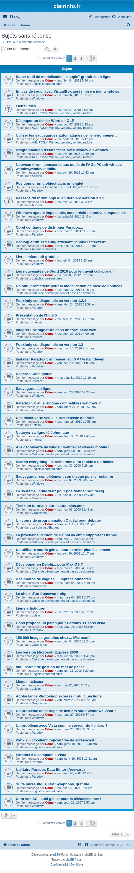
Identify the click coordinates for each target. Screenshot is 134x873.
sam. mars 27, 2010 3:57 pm (76, 407)
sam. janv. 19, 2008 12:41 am (77, 758)
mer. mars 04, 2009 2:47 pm (76, 597)
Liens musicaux (29, 681)
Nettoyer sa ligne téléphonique (42, 432)
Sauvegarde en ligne (33, 388)
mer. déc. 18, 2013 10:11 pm (76, 245)
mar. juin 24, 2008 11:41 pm (76, 656)
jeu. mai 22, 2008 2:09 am (74, 685)
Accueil (37, 175)
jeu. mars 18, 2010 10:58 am (76, 421)
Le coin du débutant (45, 527)
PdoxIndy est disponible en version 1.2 (49, 345)
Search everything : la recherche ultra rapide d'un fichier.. (65, 462)
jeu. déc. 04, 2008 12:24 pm (76, 641)
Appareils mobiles (44, 249)
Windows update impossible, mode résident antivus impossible (71, 213)
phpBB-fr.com (74, 859)
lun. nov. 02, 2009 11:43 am (76, 509)
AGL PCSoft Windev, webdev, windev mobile (62, 113)
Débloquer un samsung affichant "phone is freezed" (61, 242)
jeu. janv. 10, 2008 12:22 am (76, 773)
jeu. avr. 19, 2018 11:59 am (75, 153)
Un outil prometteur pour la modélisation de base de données (69, 286)
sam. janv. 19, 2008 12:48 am (77, 744)
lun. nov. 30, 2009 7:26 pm (75, 465)
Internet (37, 322)
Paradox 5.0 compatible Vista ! (42, 755)
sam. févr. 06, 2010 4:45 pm (76, 436)
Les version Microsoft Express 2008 (47, 652)
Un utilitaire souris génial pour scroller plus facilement (63, 550)
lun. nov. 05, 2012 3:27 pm (75, 275)
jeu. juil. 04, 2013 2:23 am (74, 260)
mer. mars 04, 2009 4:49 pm (76, 582)
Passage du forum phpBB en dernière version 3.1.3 (60, 198)
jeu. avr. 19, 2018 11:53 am (75, 172)
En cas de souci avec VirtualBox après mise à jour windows (67, 91)
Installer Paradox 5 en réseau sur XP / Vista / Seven (60, 359)
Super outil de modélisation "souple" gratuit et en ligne (63, 77)
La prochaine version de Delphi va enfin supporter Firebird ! (68, 535)
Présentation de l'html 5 (36, 315)
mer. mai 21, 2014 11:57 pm (76, 231)
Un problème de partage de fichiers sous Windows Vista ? (66, 711)
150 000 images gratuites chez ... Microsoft (53, 638)
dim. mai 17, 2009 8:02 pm (75, 538)
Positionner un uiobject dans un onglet (49, 183)
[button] (94, 58)
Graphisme (39, 498)
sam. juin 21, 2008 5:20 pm (75, 670)
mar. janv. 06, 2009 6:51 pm (76, 626)
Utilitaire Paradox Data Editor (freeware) (50, 769)
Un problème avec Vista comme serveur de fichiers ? (61, 725)
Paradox (37, 190)
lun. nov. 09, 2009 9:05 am (75, 480)
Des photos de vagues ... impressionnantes (53, 579)
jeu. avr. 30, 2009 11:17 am (75, 553)
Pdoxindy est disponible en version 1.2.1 (51, 301)
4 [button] (88, 58)
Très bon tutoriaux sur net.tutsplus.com (50, 506)
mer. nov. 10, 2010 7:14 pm (75, 348)
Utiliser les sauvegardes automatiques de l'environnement (66, 135)
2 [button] (75, 58)
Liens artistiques (30, 608)
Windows (38, 98)
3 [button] (82, 58)
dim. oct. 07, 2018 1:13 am (75, 124)
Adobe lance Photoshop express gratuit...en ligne (59, 696)
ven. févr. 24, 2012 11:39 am (76, 304)
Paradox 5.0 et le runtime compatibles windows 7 (58, 403)
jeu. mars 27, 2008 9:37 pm (75, 714)
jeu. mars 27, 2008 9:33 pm (75, 729)
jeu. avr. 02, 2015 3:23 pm (74, 201)
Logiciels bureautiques (47, 83)
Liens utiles (26, 106)
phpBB (54, 854)
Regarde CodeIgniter (34, 374)
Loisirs (36, 425)
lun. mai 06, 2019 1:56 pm (74, 95)
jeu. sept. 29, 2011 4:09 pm (75, 333)
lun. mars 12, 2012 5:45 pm (75, 289)
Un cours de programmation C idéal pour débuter (58, 520)
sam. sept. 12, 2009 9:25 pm (76, 524)
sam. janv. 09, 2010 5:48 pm (76, 451)
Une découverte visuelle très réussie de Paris (55, 418)
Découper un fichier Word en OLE (45, 121)
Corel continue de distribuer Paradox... (49, 227)
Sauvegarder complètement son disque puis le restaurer (65, 476)
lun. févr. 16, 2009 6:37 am (75, 612)
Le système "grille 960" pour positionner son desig (60, 491)
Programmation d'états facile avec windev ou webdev (62, 150)
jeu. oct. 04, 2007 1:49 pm (74, 788)
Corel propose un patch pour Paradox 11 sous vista (60, 623)
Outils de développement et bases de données (63, 293)
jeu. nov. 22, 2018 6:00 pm (75, 109)
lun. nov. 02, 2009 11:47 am (76, 494)
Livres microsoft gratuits (37, 257)
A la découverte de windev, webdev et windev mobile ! (62, 447)
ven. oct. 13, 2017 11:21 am (79, 187)
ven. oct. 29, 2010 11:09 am (76, 363)
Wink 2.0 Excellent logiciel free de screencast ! (56, 740)
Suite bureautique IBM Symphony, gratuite (52, 784)
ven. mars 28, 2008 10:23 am (77, 700)
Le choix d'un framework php (41, 594)
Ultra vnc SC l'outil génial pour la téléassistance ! (58, 799)
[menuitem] (14, 17)
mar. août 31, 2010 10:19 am (76, 377)
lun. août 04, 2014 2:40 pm (75, 216)
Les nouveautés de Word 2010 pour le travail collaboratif (65, 271)
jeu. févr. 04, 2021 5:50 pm (75, 80)
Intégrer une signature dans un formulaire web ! (57, 330)
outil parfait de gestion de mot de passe (50, 667)
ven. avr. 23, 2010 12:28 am (76, 392)
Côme (49, 80)
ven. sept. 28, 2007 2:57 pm (76, 802)
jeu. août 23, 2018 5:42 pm (75, 139)
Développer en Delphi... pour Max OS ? (49, 564)
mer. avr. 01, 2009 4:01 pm (75, 568)
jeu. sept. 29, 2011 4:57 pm (75, 319)
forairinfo (51, 187)
